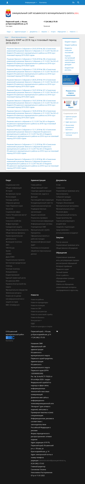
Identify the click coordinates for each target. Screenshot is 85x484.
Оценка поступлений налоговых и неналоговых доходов (70, 60)
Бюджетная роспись (69, 69)
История (9, 191)
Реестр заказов (62, 242)
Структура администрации (41, 191)
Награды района (12, 200)
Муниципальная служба (40, 230)
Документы (33, 32)
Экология (9, 209)
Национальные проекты (15, 260)
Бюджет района (71, 45)
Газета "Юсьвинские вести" (16, 215)
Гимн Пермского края (14, 206)
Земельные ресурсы (13, 293)
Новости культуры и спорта (41, 326)
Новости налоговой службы (42, 314)
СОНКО (8, 254)
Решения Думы (62, 212)
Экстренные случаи (13, 194)
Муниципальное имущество (17, 290)
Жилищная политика (14, 242)
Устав (58, 185)
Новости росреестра (39, 311)
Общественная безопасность (17, 230)
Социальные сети (12, 185)
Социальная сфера (13, 212)
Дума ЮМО (10, 257)
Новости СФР (36, 308)
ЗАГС (7, 245)
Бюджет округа (70, 42)
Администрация (20, 32)
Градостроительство (64, 218)
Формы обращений (63, 200)
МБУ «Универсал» (13, 305)
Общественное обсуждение (67, 248)
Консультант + (36, 320)
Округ (9, 32)
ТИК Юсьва (10, 248)
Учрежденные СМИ (38, 227)
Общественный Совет (39, 188)
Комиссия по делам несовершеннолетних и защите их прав (15, 299)
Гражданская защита (14, 227)
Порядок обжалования (65, 203)
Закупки (44, 32)
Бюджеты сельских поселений (69, 50)
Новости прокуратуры (39, 302)
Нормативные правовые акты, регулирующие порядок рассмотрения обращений (67, 260)
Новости (72, 32)
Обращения (61, 32)
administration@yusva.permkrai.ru (52, 460)
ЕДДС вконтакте (71, 122)
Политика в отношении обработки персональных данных (41, 251)
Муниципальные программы (67, 206)
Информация (30, 2)
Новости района (37, 299)
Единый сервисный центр (16, 278)
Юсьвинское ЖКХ (12, 281)
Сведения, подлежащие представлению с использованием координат (67, 230)
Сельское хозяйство (13, 221)
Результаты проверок (39, 218)
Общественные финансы (15, 233)
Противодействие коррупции (42, 200)
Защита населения (38, 215)
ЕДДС (33, 323)
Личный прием (62, 272)
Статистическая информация (42, 221)
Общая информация (14, 188)
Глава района (36, 185)
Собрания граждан (63, 197)
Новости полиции (38, 305)
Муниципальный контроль (66, 215)
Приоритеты (36, 233)
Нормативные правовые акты (67, 191)
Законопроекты (62, 194)
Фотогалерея (11, 197)
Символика (60, 188)
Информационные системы (41, 224)
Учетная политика (13, 269)
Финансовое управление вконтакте (70, 127)
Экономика (10, 218)
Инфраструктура (12, 224)
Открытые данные (13, 203)
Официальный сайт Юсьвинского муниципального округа (42, 13)
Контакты (43, 2)
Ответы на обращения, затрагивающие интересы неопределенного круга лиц (67, 287)
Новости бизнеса (37, 317)
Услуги (53, 32)
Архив (8, 251)
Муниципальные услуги (65, 209)
